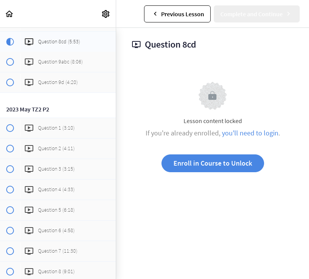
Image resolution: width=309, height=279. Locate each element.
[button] (9, 13)
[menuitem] (106, 13)
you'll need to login (250, 132)
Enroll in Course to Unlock (212, 163)
